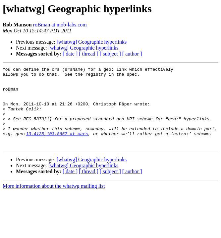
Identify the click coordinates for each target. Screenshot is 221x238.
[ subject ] (110, 54)
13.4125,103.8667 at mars (57, 147)
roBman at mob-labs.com (60, 24)
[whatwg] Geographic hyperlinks (92, 42)
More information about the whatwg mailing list (54, 202)
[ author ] (132, 54)
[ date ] (70, 54)
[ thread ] (88, 54)
